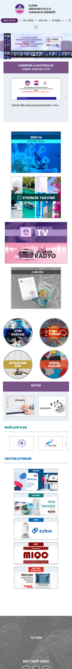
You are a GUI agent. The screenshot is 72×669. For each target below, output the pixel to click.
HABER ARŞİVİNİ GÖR (36, 69)
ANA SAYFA (9, 20)
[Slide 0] (33, 55)
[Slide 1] (38, 55)
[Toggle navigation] (36, 27)
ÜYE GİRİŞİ (28, 20)
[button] (65, 98)
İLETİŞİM (56, 20)
